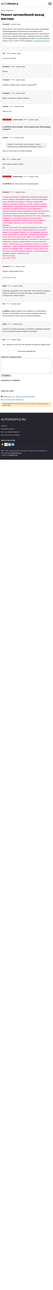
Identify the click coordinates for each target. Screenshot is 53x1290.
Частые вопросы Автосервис (26, 399)
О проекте (4, 429)
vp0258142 (5, 106)
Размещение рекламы (7, 432)
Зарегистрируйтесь (42, 406)
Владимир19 (6, 24)
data (4, 159)
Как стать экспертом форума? (10, 435)
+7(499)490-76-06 (12, 458)
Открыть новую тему (9, 399)
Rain (4, 53)
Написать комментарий (11, 357)
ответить (13, 24)
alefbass (5, 285)
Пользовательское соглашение (10, 438)
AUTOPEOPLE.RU (13, 422)
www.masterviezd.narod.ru (41, 41)
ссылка (18, 24)
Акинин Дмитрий (18, 119)
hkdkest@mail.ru (16, 456)
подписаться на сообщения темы (26, 351)
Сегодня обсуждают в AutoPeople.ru (13, 402)
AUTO (9, 3)
